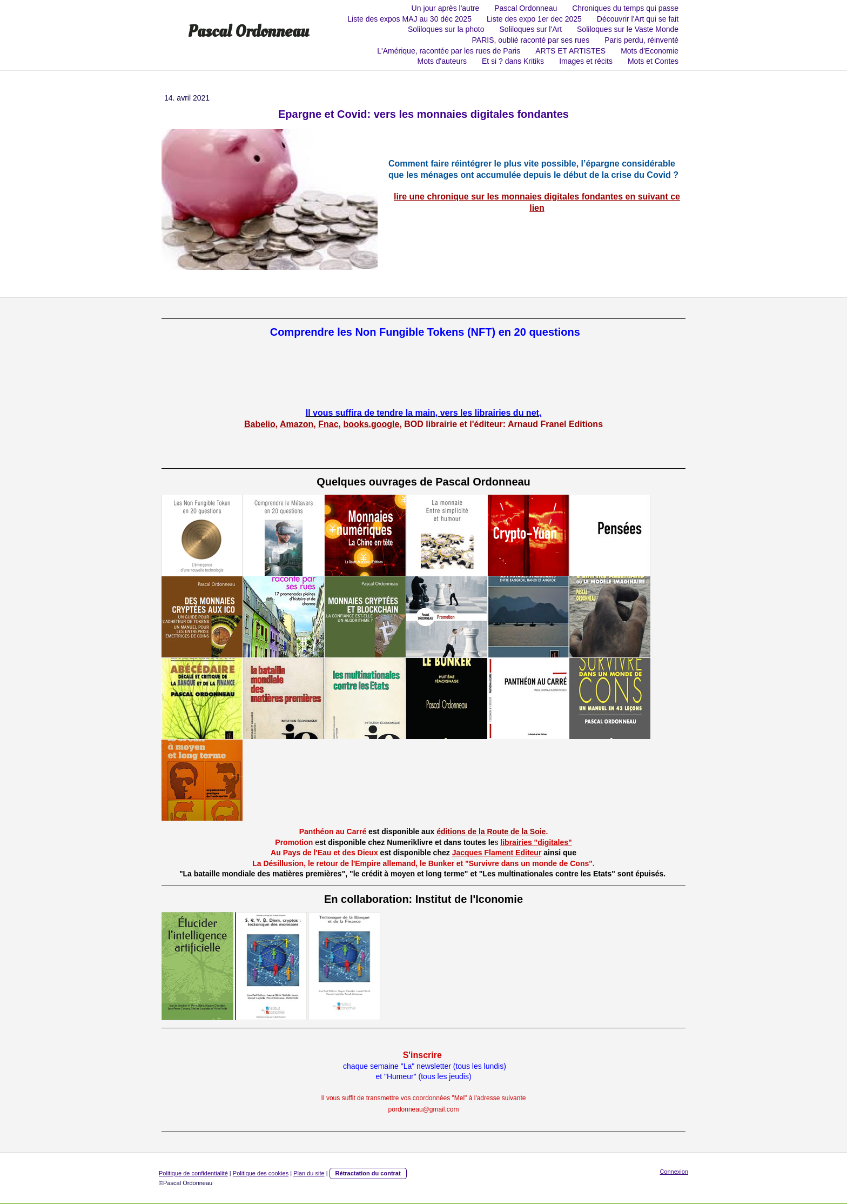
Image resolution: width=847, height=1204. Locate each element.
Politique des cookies (260, 1173)
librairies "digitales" (536, 842)
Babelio (259, 424)
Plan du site (308, 1173)
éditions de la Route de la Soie (491, 831)
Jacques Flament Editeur (497, 852)
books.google (371, 424)
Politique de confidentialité (193, 1173)
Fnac (328, 424)
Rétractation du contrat (368, 1173)
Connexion (674, 1171)
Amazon (296, 424)
